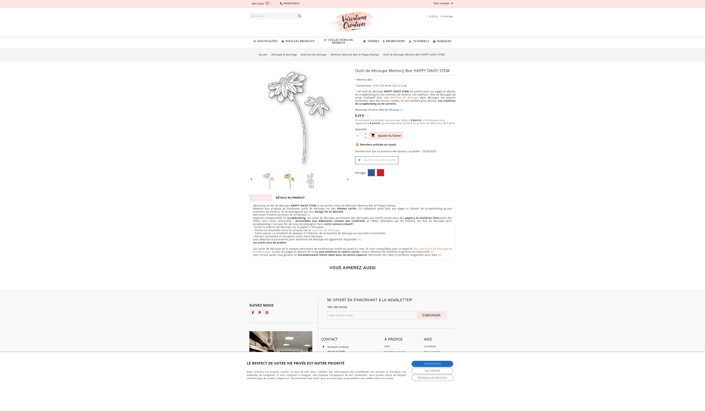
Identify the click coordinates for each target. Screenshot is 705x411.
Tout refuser (432, 370)
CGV (387, 346)
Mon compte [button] (444, 3)
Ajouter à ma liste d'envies (377, 160)
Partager (371, 172)
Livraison (430, 346)
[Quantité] (359, 136)
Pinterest (380, 172)
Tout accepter (432, 363)
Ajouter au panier (386, 135)
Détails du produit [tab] (290, 197)
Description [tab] (261, 197)
